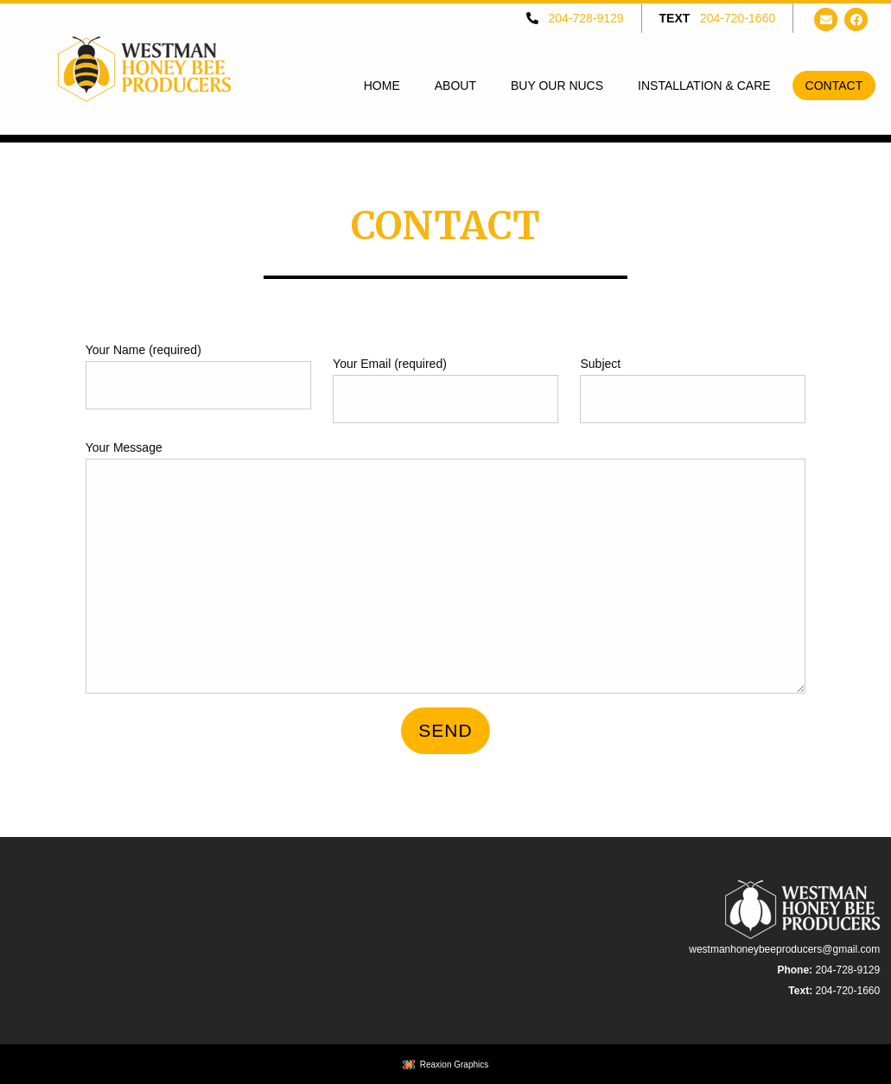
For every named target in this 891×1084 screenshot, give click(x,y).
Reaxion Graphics (454, 1064)
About (455, 85)
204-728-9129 (585, 18)
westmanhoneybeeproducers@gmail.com (784, 949)
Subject (692, 390)
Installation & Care (704, 85)
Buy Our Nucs (557, 85)
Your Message (446, 567)
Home (382, 85)
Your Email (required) (445, 390)
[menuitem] (382, 85)
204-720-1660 (737, 18)
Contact (834, 85)
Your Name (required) (198, 376)
